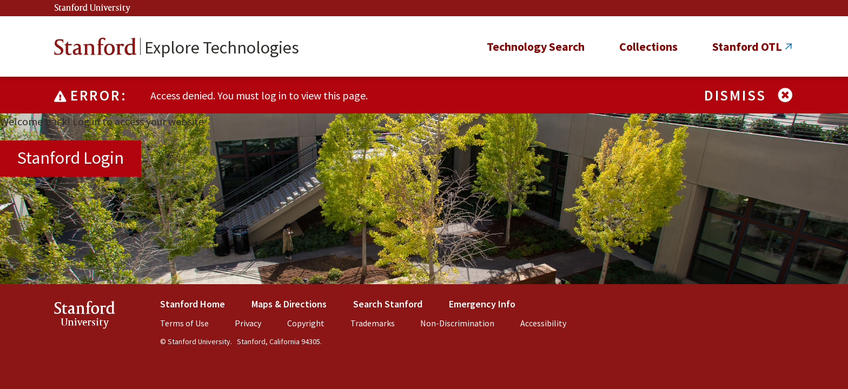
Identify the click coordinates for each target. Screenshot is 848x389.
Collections (648, 46)
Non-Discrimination (457, 323)
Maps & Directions (289, 304)
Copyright (305, 323)
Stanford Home (192, 304)
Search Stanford (387, 304)
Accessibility (543, 323)
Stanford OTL (747, 46)
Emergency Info (482, 304)
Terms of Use (184, 323)
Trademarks (372, 323)
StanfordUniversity (84, 317)
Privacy (248, 323)
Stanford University (92, 8)
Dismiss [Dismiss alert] (749, 95)
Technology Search (536, 46)
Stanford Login (70, 158)
